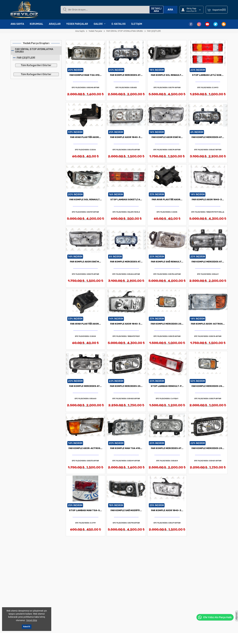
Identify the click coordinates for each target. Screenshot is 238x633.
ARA (170, 9)
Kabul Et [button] (26, 626)
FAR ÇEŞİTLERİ (26, 57)
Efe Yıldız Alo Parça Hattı (215, 617)
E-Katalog (119, 24)
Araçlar (55, 24)
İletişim (136, 24)
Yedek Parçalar (77, 24)
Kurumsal (36, 24)
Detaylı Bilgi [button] (31, 620)
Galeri (100, 24)
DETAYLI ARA (156, 10)
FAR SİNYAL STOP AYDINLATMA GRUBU (34, 50)
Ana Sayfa (17, 24)
